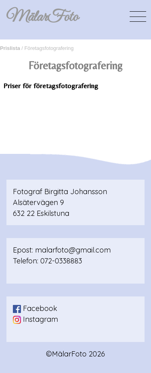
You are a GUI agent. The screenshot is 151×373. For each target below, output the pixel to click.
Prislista (10, 48)
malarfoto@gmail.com (73, 250)
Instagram (35, 319)
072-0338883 (61, 260)
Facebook (35, 308)
